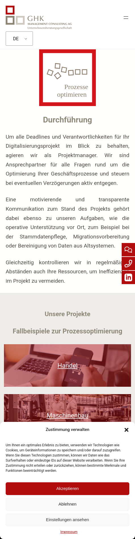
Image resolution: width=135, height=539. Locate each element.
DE (16, 38)
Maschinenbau (67, 415)
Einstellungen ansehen (67, 519)
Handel (67, 365)
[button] (126, 430)
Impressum (68, 532)
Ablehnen (67, 504)
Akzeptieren (67, 488)
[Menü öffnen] (126, 17)
